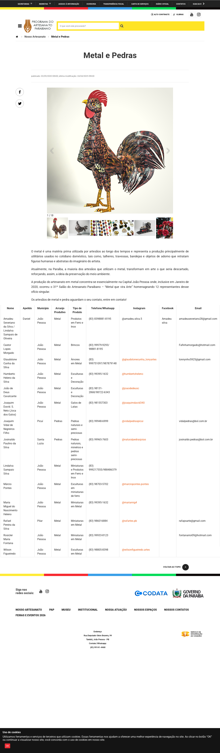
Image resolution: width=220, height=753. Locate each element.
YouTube (192, 15)
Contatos (181, 4)
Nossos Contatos (176, 609)
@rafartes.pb (129, 520)
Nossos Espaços (145, 609)
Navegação (20, 26)
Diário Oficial (162, 4)
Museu (66, 609)
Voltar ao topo (172, 567)
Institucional (88, 609)
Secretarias (23, 4)
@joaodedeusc (130, 388)
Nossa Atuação (116, 609)
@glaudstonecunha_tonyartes (139, 359)
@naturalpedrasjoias (134, 439)
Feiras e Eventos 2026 (30, 615)
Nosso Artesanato (35, 36)
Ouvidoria (91, 4)
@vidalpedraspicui (132, 421)
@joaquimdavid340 (133, 402)
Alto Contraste (161, 14)
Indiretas (43, 4)
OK (7, 746)
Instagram (199, 15)
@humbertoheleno (132, 373)
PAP (51, 609)
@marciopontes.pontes (135, 484)
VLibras (180, 14)
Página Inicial (17, 36)
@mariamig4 (129, 502)
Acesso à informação (68, 4)
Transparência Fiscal (113, 4)
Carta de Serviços (140, 4)
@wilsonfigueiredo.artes (136, 549)
